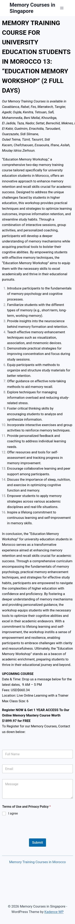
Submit (37, 842)
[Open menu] (61, 8)
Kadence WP (54, 912)
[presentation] (32, 836)
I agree (13, 813)
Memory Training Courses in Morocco (37, 862)
